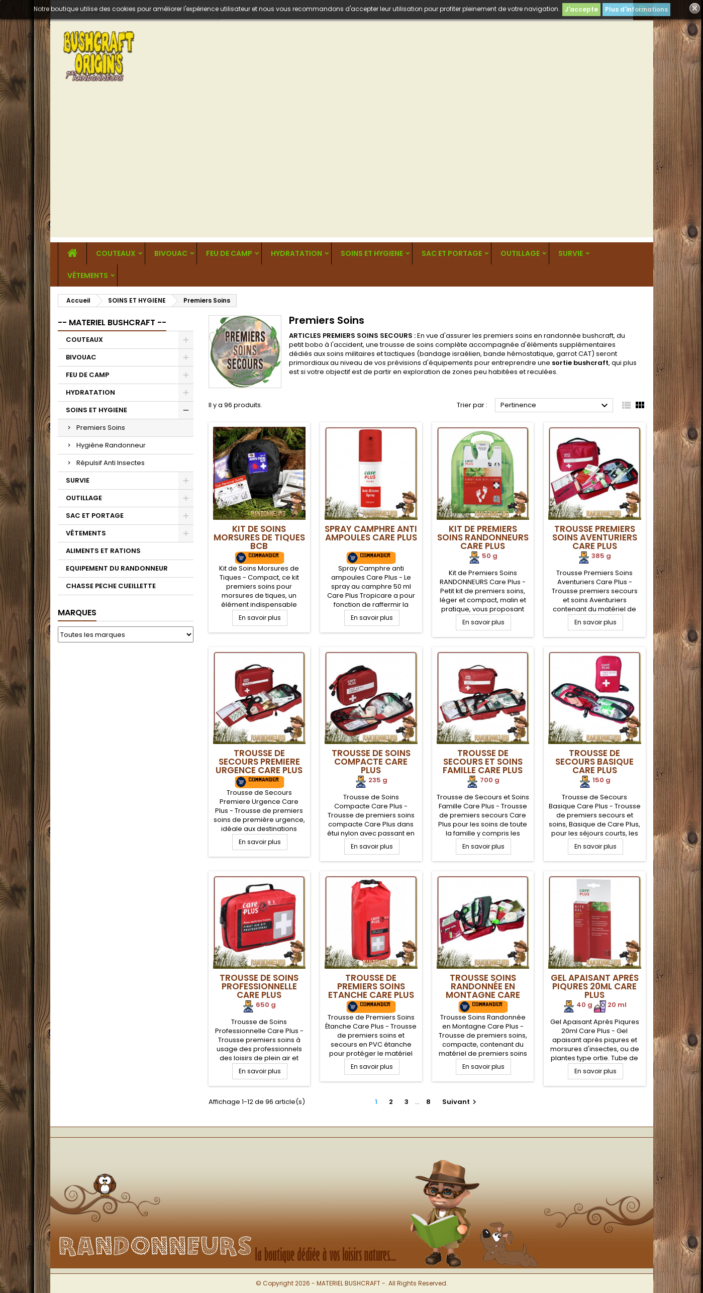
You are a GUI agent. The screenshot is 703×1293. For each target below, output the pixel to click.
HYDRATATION (296, 253)
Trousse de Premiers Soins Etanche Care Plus (371, 986)
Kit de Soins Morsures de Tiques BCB (259, 537)
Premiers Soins (100, 427)
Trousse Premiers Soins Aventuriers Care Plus (594, 537)
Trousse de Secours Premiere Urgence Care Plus (259, 761)
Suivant (460, 1101)
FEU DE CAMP (229, 253)
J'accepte (581, 9)
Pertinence (555, 406)
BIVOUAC (170, 253)
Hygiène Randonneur (111, 445)
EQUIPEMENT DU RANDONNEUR (117, 568)
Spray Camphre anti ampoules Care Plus (371, 533)
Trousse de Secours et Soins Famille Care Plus (483, 761)
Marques (77, 612)
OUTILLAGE (520, 253)
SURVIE (570, 253)
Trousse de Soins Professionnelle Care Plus (259, 986)
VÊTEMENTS (87, 275)
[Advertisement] (351, 167)
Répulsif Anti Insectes (110, 463)
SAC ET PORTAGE (452, 253)
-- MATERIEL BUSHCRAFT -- (112, 322)
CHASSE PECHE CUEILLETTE (111, 586)
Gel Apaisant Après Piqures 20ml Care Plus (595, 986)
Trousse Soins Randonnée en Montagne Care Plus (483, 990)
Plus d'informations (636, 9)
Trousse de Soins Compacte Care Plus (371, 761)
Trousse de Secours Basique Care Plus (594, 761)
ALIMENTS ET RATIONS (103, 551)
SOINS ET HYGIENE (372, 253)
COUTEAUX (116, 253)
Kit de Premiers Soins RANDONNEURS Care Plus (483, 537)
